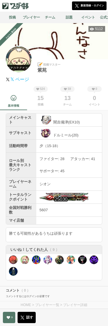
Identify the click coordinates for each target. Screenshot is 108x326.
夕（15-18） (49, 146)
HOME (26, 305)
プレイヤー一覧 (47, 305)
